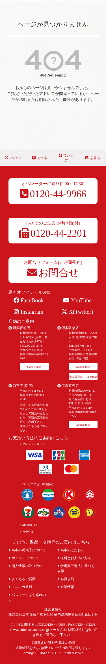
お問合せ (53, 272)
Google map (34, 366)
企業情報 (65, 587)
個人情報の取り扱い (25, 566)
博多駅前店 (19, 328)
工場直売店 (68, 386)
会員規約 (65, 579)
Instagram (28, 312)
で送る (39, 158)
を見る (92, 158)
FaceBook (29, 300)
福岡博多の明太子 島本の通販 (52, 643)
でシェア (13, 158)
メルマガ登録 (20, 587)
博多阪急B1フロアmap (83, 376)
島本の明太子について (27, 550)
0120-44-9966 (53, 194)
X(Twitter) (77, 312)
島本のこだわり (71, 550)
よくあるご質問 (22, 579)
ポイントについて (23, 558)
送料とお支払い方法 (74, 558)
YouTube (77, 300)
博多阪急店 (68, 328)
